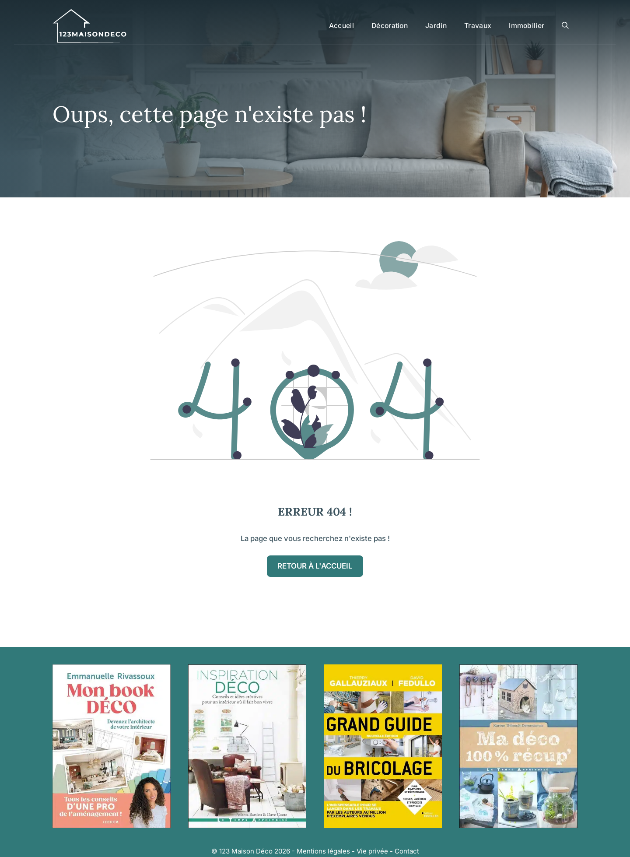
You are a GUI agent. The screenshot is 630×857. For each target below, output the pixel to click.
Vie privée (372, 851)
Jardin (436, 25)
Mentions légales (323, 851)
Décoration (389, 25)
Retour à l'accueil (315, 566)
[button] (565, 26)
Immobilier (526, 25)
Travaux (477, 25)
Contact (407, 851)
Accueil (341, 25)
